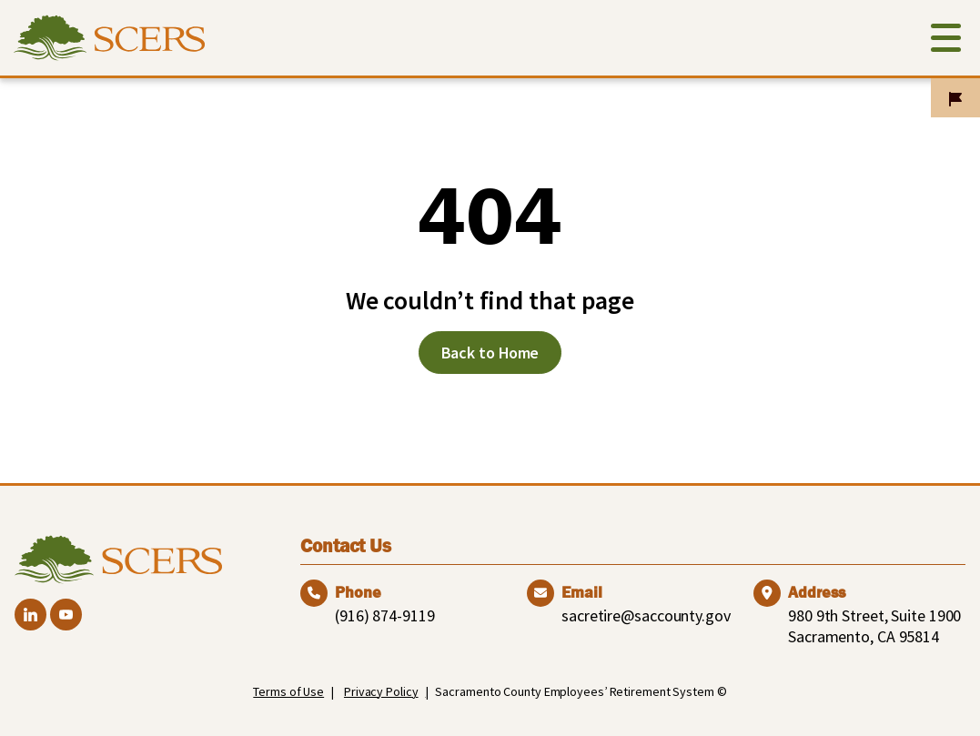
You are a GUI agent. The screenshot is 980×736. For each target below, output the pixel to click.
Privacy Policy (381, 691)
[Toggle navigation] (946, 41)
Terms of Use (288, 691)
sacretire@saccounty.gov (646, 615)
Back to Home (490, 352)
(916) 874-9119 (385, 615)
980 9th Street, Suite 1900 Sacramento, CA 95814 (874, 626)
